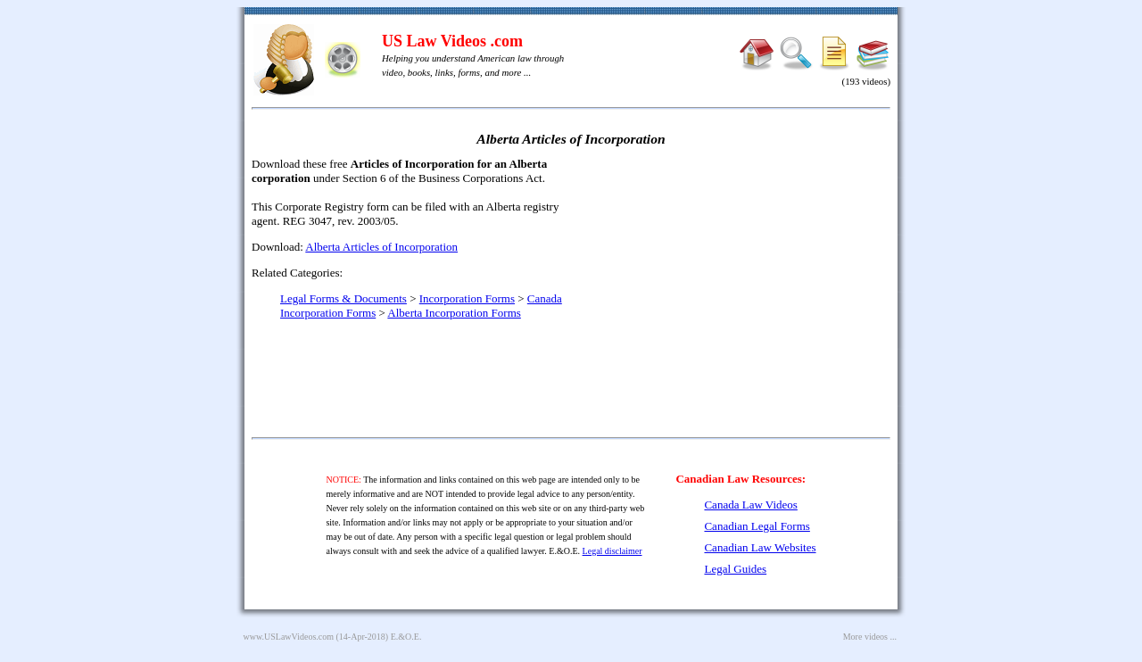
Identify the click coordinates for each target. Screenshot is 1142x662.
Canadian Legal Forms (756, 526)
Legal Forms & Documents (343, 298)
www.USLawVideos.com (289, 636)
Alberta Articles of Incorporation (381, 246)
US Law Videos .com (452, 41)
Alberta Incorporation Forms (453, 312)
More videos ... (870, 636)
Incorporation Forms (467, 298)
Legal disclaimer (612, 551)
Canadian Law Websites (759, 547)
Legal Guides (735, 568)
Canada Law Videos (750, 504)
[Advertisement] (737, 285)
